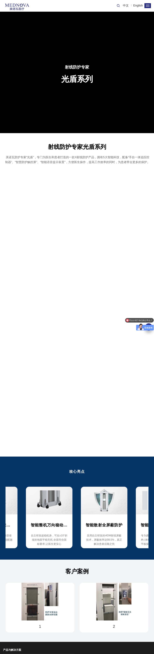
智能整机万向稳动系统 (90, 525)
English (138, 5)
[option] (77, 515)
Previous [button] (11, 514)
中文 (126, 5)
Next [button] (143, 514)
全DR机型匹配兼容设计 (36, 525)
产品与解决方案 (12, 649)
